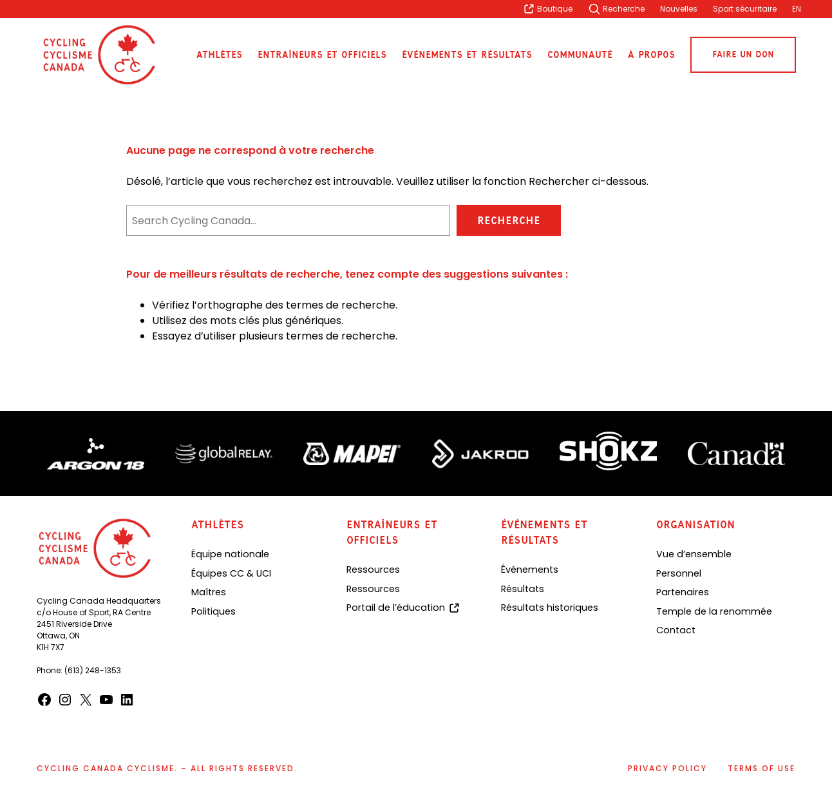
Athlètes (219, 55)
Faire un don (743, 54)
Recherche (508, 220)
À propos (651, 55)
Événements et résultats (467, 55)
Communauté (579, 55)
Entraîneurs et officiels (322, 55)
